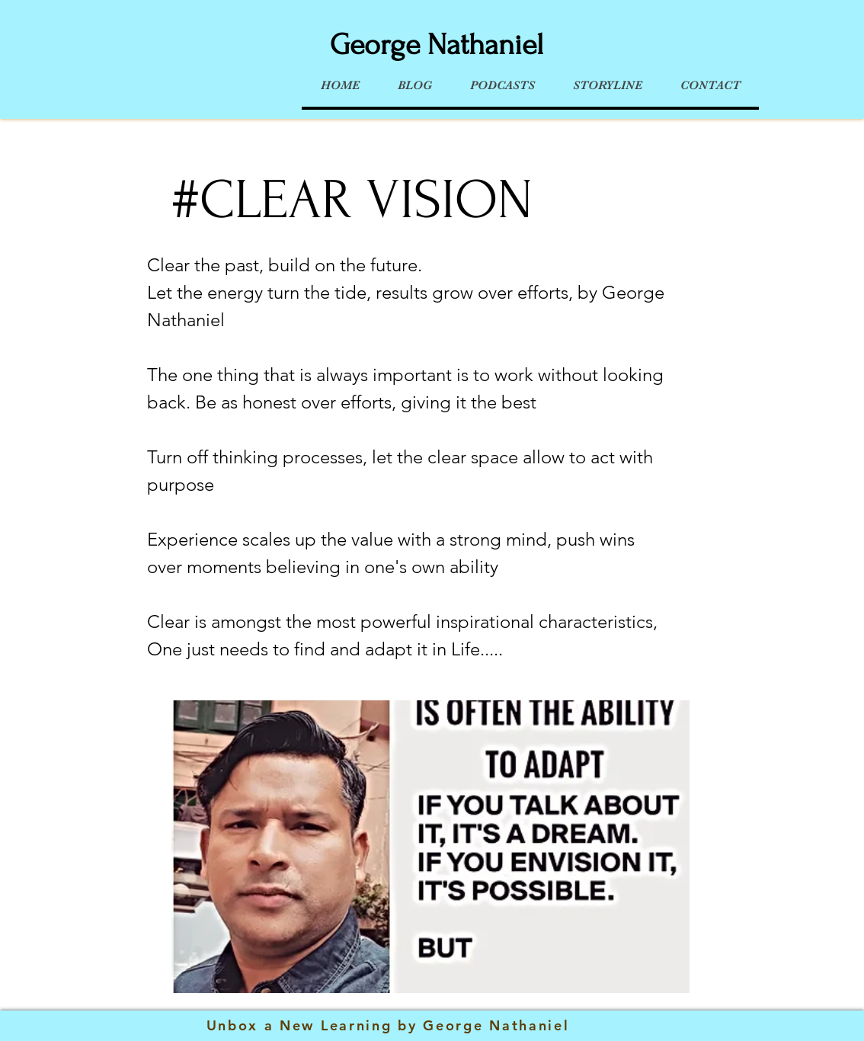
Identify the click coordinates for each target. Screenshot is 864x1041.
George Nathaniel (436, 45)
